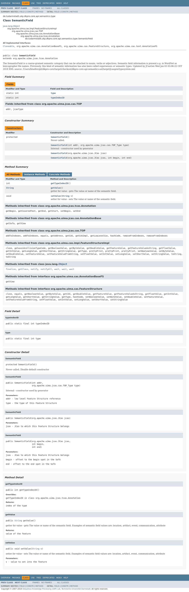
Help (65, 3)
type (53, 93)
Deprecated (48, 3)
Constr (30, 12)
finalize (11, 269)
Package (16, 3)
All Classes (63, 8)
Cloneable (8, 46)
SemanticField (59, 137)
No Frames (46, 8)
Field (22, 12)
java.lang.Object (11, 26)
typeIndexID (58, 98)
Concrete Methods (59, 174)
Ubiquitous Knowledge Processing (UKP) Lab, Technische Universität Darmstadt (56, 589)
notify (34, 269)
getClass (23, 269)
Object (62, 264)
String (10, 188)
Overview (5, 3)
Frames (36, 8)
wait (56, 269)
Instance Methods (34, 174)
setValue (56, 196)
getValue (56, 188)
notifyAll (46, 269)
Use (33, 3)
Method (39, 12)
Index (59, 3)
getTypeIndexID (59, 183)
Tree (38, 3)
